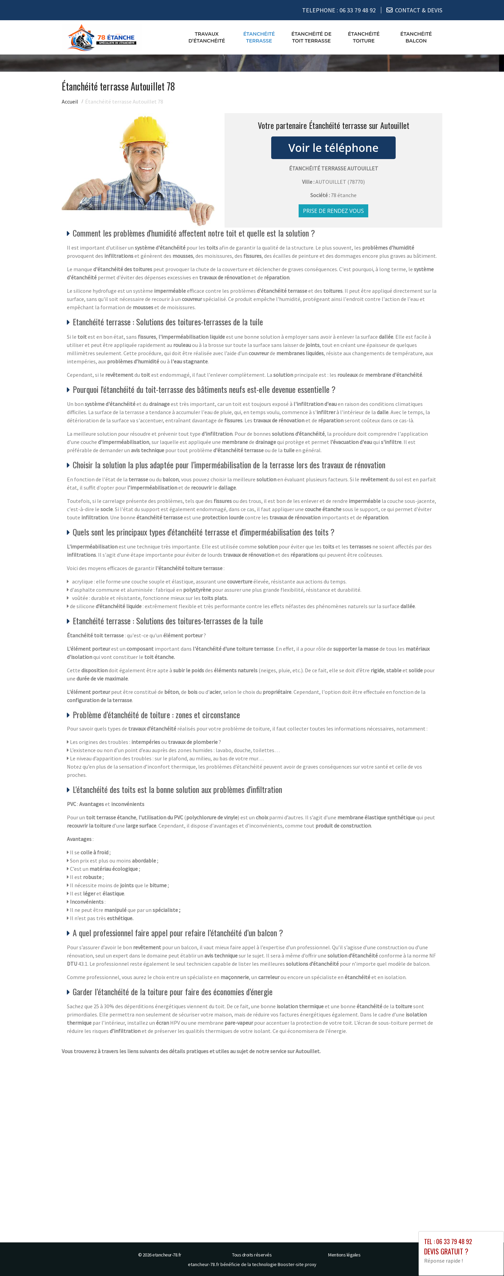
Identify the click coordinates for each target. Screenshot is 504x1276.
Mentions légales (344, 1255)
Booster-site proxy (297, 1264)
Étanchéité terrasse (259, 37)
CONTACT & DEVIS (418, 10)
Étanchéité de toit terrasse (311, 37)
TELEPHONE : (339, 10)
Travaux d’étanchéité (206, 37)
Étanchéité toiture (364, 37)
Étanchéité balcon (416, 37)
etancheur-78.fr (166, 1255)
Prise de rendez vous (333, 211)
